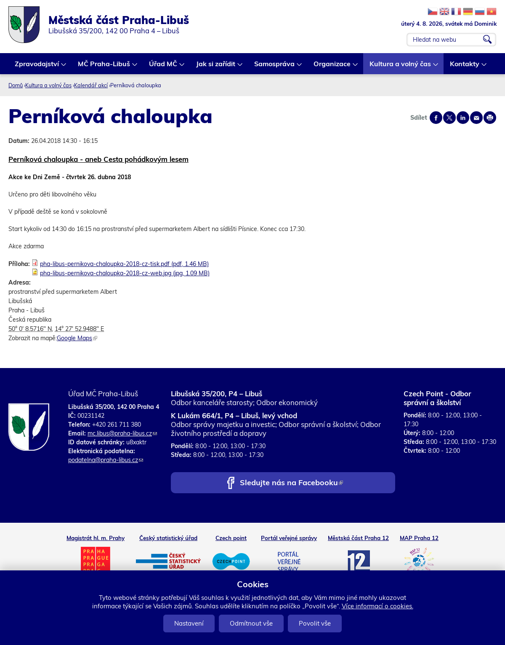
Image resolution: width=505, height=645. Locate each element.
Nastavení (189, 623)
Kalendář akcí (91, 85)
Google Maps (77, 338)
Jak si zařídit (216, 66)
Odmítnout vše (251, 623)
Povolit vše (315, 623)
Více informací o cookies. (377, 606)
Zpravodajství (37, 66)
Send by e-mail (476, 117)
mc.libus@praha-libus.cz (122, 433)
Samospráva (275, 66)
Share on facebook (436, 117)
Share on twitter (449, 117)
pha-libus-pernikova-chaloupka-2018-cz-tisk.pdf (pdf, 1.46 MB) (124, 264)
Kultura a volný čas (400, 66)
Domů (15, 85)
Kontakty (465, 66)
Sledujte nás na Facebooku (291, 483)
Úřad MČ (163, 66)
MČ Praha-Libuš (104, 66)
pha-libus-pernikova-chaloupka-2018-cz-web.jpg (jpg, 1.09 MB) (125, 273)
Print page (490, 117)
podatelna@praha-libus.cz (105, 460)
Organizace (332, 66)
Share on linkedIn (463, 117)
